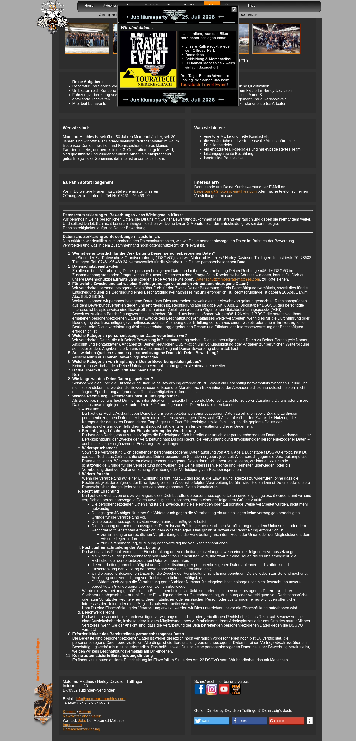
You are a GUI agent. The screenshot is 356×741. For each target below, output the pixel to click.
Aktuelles (110, 5)
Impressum (72, 725)
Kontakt (69, 712)
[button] (212, 720)
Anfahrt (85, 712)
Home (89, 5)
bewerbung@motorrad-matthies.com (225, 191)
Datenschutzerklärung (81, 729)
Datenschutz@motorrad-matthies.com (227, 279)
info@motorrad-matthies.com (101, 699)
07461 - (134, 196)
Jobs (82, 720)
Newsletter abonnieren (82, 716)
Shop (251, 5)
